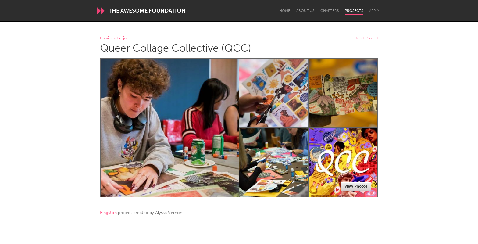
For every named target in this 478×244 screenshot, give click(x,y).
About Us (305, 11)
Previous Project (115, 38)
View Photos (355, 186)
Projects (354, 11)
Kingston (108, 212)
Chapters (329, 11)
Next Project (367, 38)
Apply (374, 11)
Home (284, 11)
